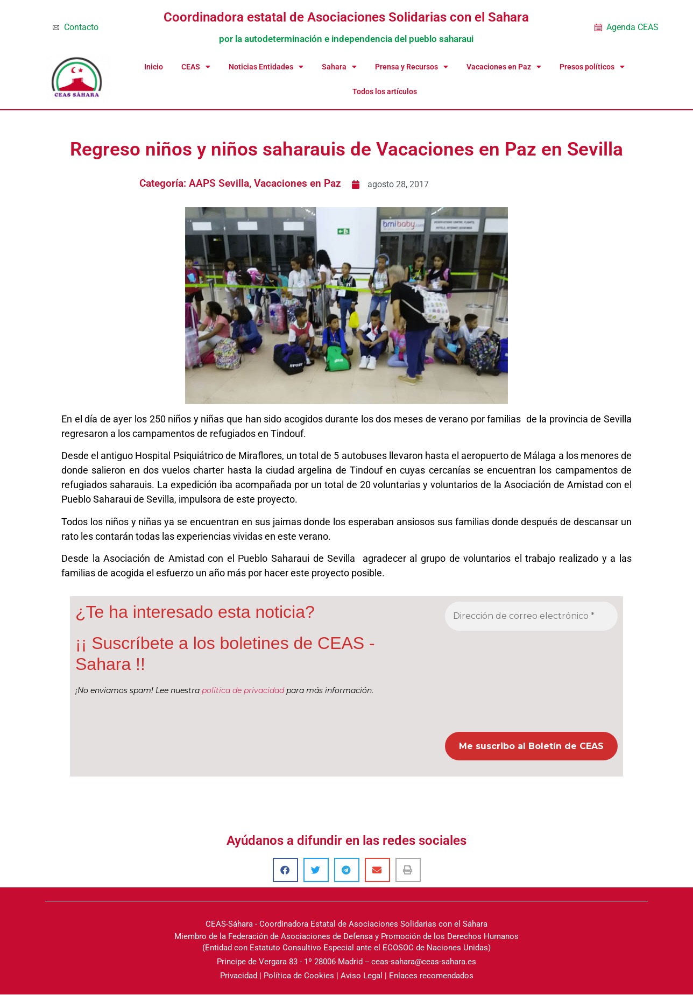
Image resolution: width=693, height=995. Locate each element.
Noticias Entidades (266, 67)
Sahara (339, 67)
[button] (285, 870)
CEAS (195, 67)
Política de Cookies (299, 975)
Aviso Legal (362, 975)
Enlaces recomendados (431, 975)
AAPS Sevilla (219, 183)
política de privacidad (243, 691)
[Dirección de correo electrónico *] (531, 616)
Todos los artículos (384, 91)
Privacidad (238, 975)
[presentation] (489, 680)
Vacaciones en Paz (503, 67)
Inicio (153, 66)
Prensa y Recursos (411, 67)
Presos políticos (592, 67)
